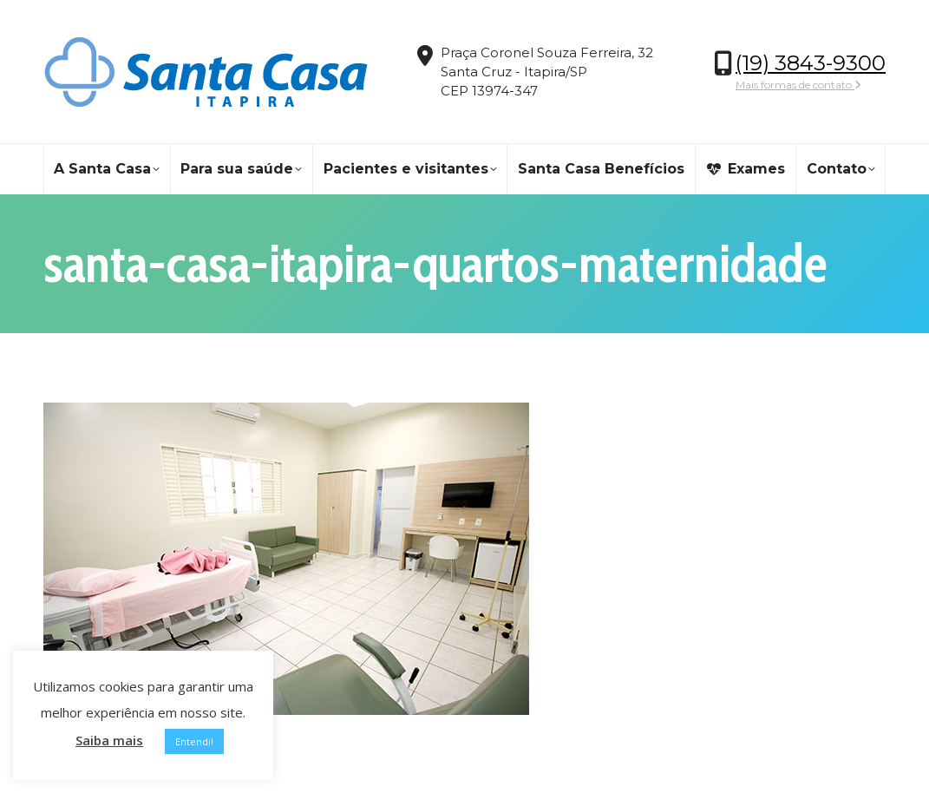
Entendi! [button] (194, 741)
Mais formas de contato (798, 84)
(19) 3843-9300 (811, 62)
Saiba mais (109, 740)
